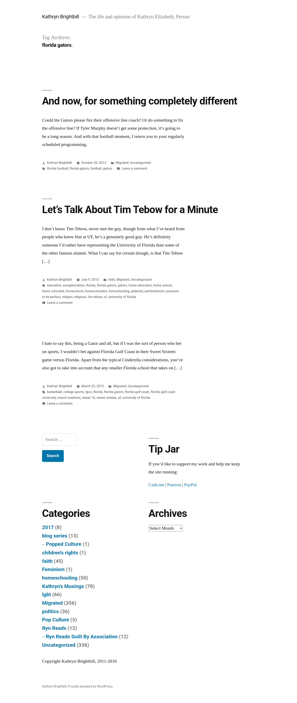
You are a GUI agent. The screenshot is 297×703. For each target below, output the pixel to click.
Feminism (53, 569)
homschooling (119, 291)
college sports (73, 392)
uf (105, 297)
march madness (68, 398)
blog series (54, 536)
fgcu (88, 392)
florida (90, 285)
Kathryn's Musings (63, 586)
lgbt (46, 594)
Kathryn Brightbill (60, 17)
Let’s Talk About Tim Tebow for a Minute (130, 210)
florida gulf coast (137, 392)
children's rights (60, 553)
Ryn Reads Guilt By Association (82, 637)
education (54, 285)
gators (107, 168)
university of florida (122, 297)
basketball (54, 392)
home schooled (53, 291)
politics (50, 611)
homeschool (75, 291)
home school (162, 285)
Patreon (174, 485)
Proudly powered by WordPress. (90, 686)
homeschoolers (96, 291)
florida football (57, 168)
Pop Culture (55, 620)
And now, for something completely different (139, 101)
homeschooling (59, 578)
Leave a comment (134, 168)
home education (140, 285)
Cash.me (156, 485)
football (95, 168)
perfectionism (155, 291)
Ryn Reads (54, 628)
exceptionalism (74, 285)
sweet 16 (88, 398)
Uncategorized (140, 163)
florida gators (79, 168)
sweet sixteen (106, 398)
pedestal (137, 291)
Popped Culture (63, 544)
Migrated (122, 163)
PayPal (190, 485)
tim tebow (95, 297)
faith (111, 280)
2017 (48, 527)
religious (80, 297)
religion (67, 297)
